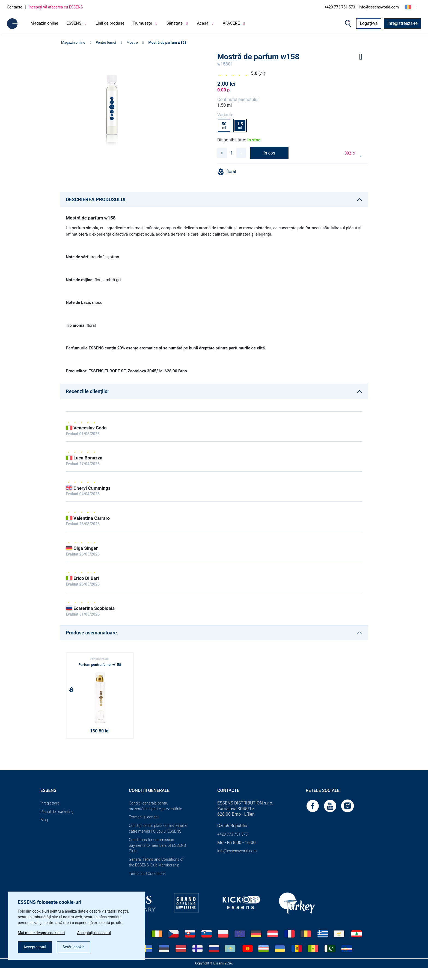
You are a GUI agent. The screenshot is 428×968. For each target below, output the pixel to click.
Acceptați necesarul (94, 933)
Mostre (132, 42)
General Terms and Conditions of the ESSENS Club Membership (156, 862)
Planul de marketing (56, 811)
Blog (44, 820)
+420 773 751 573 (339, 7)
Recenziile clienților (87, 391)
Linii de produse (110, 23)
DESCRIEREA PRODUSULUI (95, 199)
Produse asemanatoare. (92, 633)
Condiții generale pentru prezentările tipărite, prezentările (155, 806)
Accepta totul (34, 947)
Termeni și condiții (144, 817)
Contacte (14, 7)
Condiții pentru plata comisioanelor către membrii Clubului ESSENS (158, 828)
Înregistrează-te (402, 23)
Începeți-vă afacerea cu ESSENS (56, 7)
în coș (269, 153)
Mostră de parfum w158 (167, 42)
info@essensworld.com (379, 7)
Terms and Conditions (147, 873)
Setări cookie (74, 947)
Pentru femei (106, 42)
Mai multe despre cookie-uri (41, 933)
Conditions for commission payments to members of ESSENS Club (157, 845)
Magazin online (44, 23)
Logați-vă (369, 23)
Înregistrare (50, 803)
